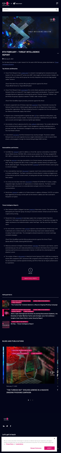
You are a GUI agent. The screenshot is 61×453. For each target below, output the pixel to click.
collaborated (24, 73)
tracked (27, 228)
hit (35, 115)
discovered (25, 171)
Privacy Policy (9, 444)
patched (14, 160)
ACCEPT (49, 448)
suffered (33, 124)
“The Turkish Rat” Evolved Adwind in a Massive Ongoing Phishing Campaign (34, 305)
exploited (34, 105)
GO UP (30, 271)
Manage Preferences (35, 448)
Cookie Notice (19, 444)
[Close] (54, 438)
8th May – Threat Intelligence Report (22, 324)
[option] (30, 371)
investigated (24, 90)
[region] (29, 444)
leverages (35, 245)
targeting (31, 209)
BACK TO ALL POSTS (31, 278)
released (16, 152)
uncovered (18, 218)
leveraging (16, 135)
